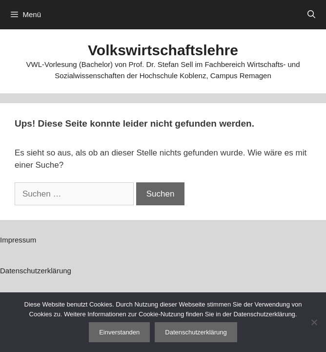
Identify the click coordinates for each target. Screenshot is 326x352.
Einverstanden (119, 332)
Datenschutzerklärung (35, 270)
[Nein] (314, 322)
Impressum (18, 240)
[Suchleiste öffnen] (311, 14)
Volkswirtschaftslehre (163, 50)
